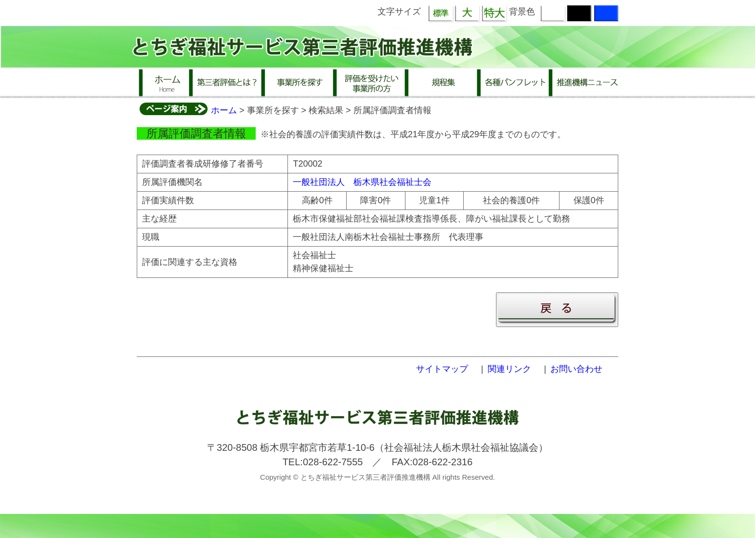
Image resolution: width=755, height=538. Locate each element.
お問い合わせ (576, 369)
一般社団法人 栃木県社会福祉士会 (362, 182)
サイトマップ (442, 369)
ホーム (224, 110)
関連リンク (509, 369)
